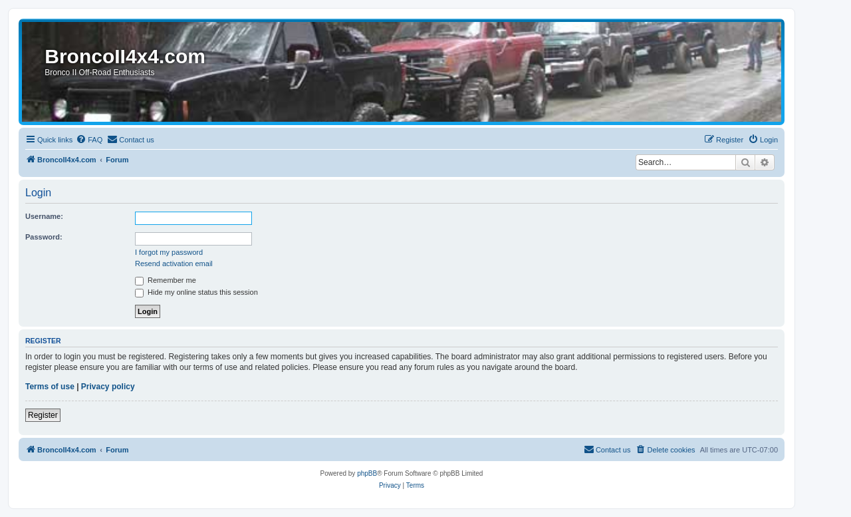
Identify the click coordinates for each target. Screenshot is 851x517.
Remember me (165, 280)
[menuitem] (89, 140)
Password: (43, 237)
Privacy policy (108, 386)
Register (43, 415)
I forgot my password (169, 252)
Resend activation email (174, 263)
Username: (44, 216)
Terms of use (49, 386)
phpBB (367, 473)
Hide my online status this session (196, 292)
